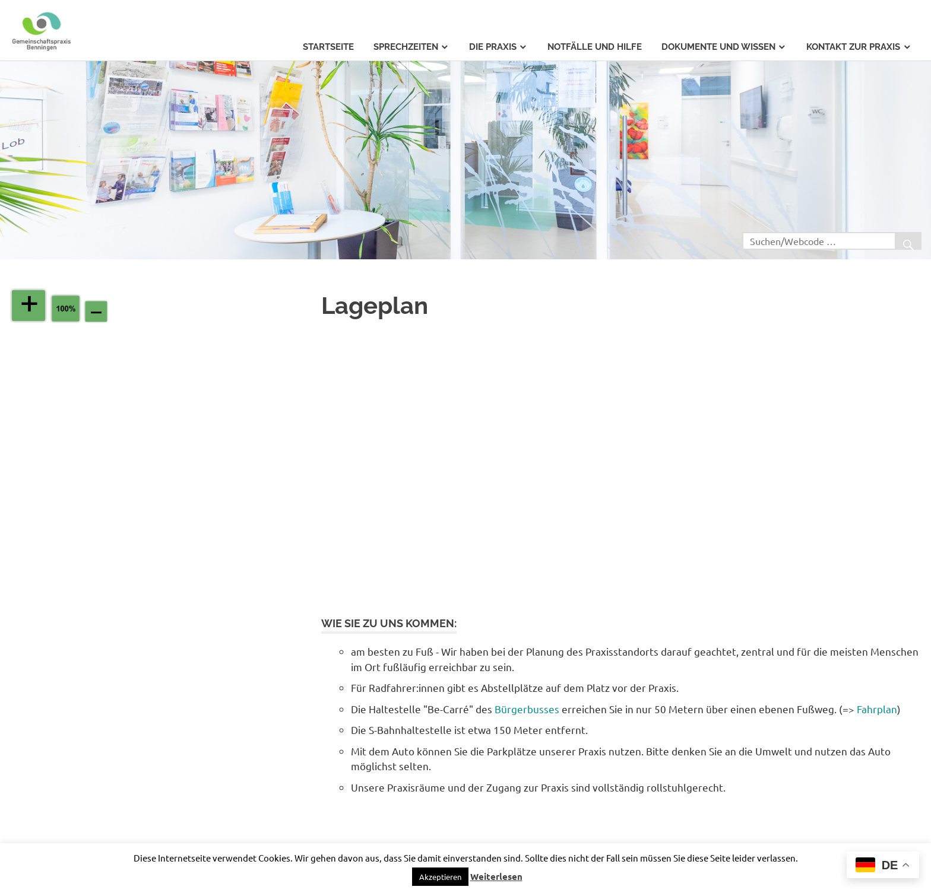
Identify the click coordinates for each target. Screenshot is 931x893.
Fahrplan (877, 709)
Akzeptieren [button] (440, 877)
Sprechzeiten (405, 47)
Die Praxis (493, 47)
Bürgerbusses (527, 709)
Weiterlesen (496, 876)
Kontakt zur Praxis (853, 47)
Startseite (328, 47)
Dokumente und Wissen (718, 47)
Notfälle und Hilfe (594, 47)
